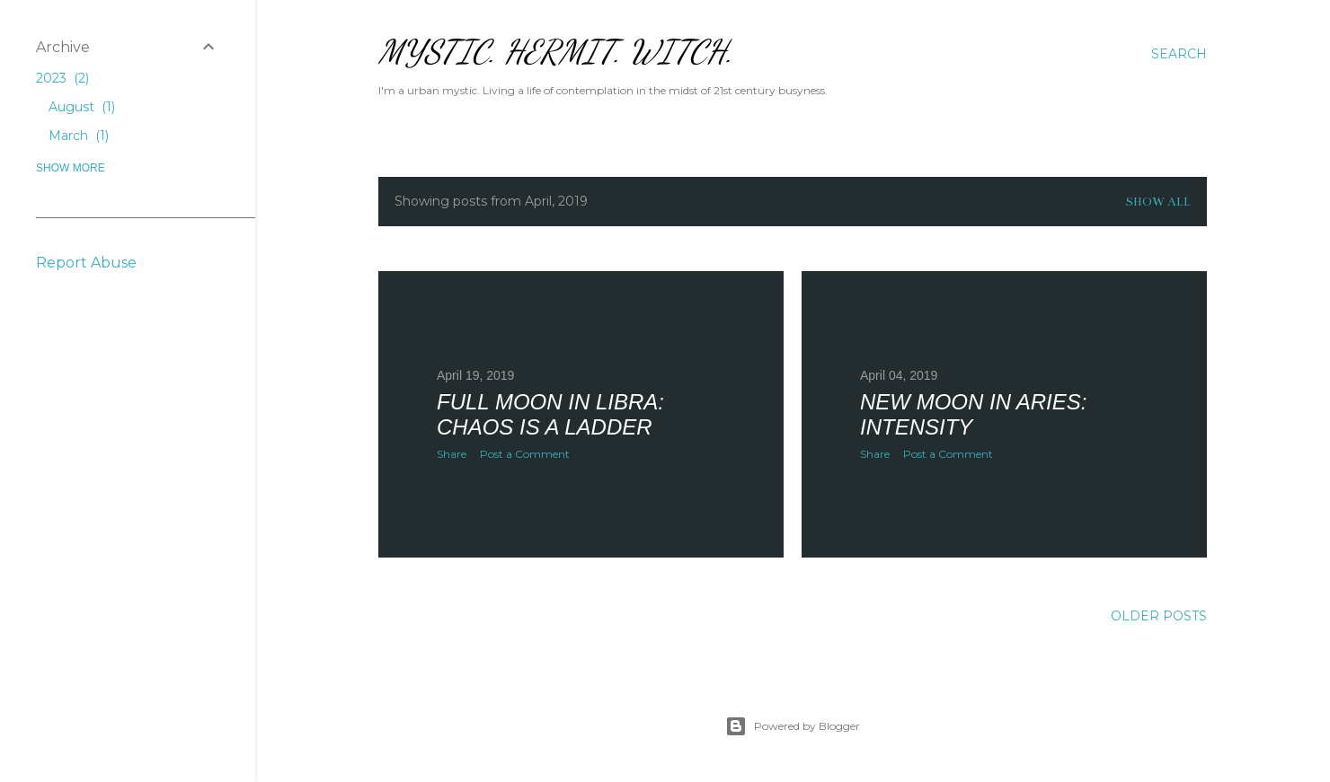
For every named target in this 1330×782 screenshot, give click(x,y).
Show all (1158, 202)
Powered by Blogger (792, 726)
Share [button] (451, 454)
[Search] (1179, 53)
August (82, 107)
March (79, 135)
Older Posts (1159, 616)
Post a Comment (525, 454)
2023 (62, 78)
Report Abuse (86, 262)
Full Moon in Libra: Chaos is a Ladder (550, 414)
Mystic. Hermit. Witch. (555, 51)
